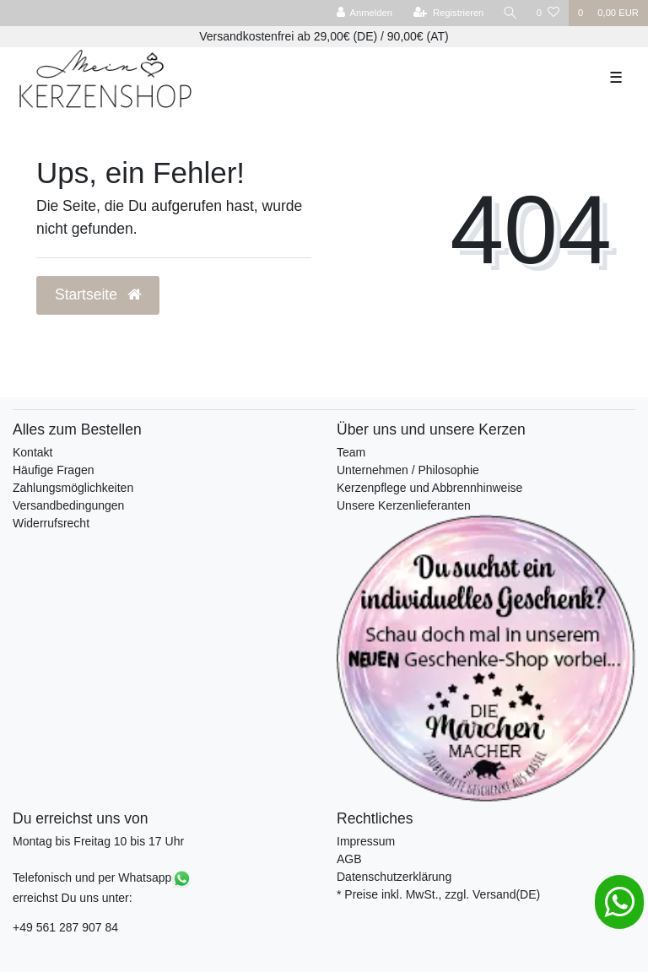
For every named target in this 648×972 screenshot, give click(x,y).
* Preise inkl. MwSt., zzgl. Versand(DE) (438, 894)
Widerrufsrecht (51, 523)
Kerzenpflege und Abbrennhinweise (429, 487)
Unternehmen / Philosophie (408, 470)
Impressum (366, 841)
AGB (349, 859)
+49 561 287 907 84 (65, 927)
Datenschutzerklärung (394, 876)
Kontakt (32, 452)
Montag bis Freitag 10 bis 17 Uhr (98, 841)
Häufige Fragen (53, 470)
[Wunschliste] (548, 13)
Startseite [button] (98, 294)
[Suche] (510, 13)
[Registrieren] (448, 13)
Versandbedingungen (68, 505)
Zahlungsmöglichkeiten (73, 487)
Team (351, 452)
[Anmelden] (364, 13)
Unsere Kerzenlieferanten (404, 505)
